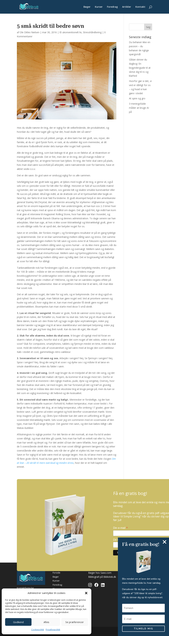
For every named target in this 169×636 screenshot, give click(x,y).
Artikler (126, 7)
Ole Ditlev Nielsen (29, 32)
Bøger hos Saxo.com (99, 572)
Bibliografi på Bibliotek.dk (102, 576)
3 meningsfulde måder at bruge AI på (139, 107)
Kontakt (140, 7)
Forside (56, 572)
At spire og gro (137, 98)
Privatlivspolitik (53, 629)
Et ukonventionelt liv (70, 32)
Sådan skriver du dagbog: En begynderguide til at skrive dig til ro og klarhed (140, 67)
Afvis (46, 622)
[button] (86, 593)
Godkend (18, 622)
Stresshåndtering (92, 32)
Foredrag (112, 7)
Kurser (99, 7)
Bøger (86, 7)
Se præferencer (74, 622)
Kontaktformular (25, 587)
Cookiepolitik (37, 629)
